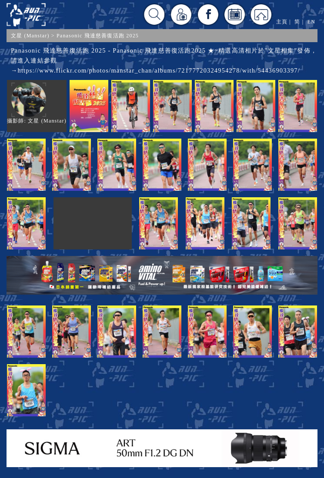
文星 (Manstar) (30, 36)
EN (311, 22)
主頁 (281, 22)
